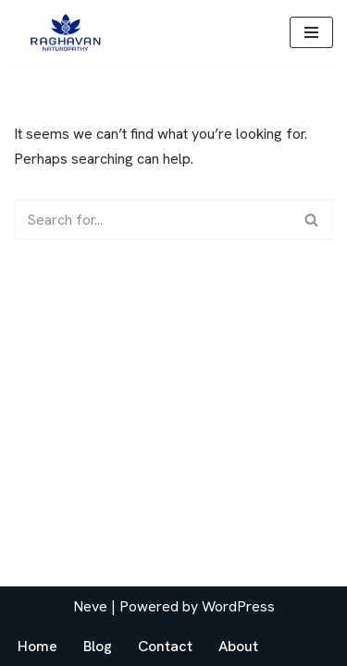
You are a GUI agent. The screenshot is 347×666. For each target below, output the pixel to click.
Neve (90, 606)
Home (37, 646)
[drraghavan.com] (65, 33)
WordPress (238, 606)
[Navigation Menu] (311, 32)
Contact (165, 646)
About (238, 646)
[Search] (152, 219)
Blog (97, 646)
